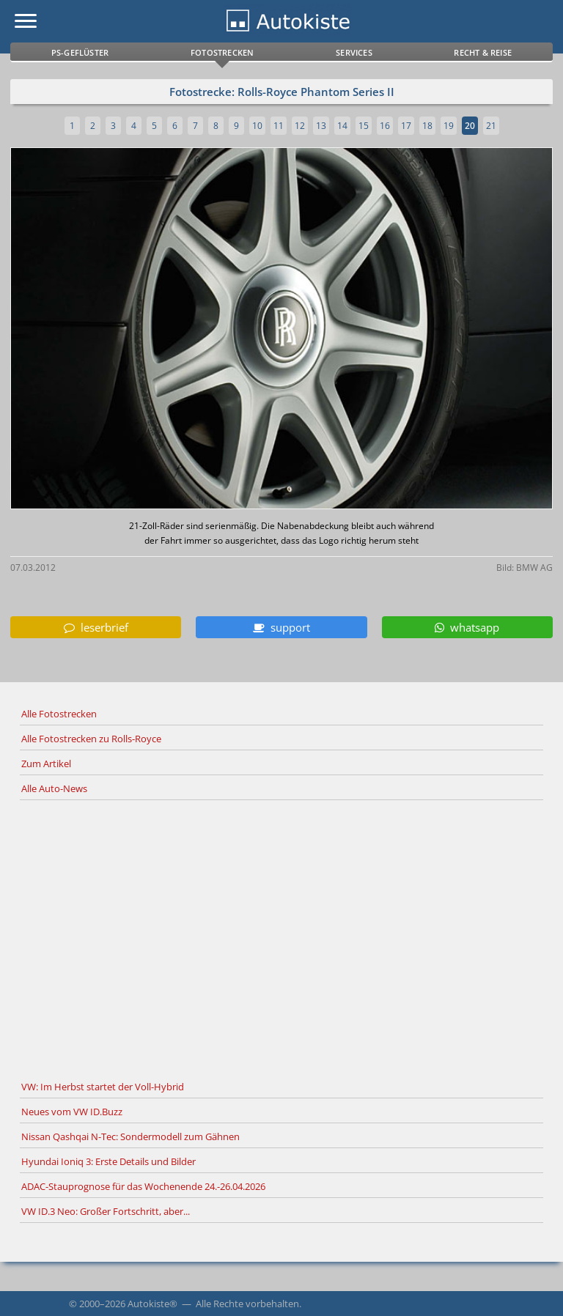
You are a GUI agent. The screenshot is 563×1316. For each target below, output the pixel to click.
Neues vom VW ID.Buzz (71, 1111)
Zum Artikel (46, 763)
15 (363, 125)
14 (342, 125)
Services (354, 52)
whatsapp (467, 627)
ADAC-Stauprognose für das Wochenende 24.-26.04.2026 (143, 1186)
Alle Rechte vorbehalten (247, 1303)
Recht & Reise (483, 52)
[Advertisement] (281, 937)
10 (257, 125)
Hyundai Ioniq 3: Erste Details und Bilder (108, 1161)
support (281, 627)
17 (406, 125)
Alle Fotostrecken (59, 713)
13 (321, 125)
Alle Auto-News (54, 788)
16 (385, 125)
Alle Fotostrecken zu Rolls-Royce (91, 738)
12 (300, 125)
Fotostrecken (222, 52)
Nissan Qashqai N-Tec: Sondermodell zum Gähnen (130, 1136)
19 (449, 125)
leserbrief (96, 627)
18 (427, 125)
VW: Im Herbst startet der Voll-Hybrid (102, 1086)
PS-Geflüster (79, 52)
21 (491, 125)
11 (278, 125)
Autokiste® (152, 1303)
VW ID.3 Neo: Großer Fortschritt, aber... (105, 1211)
